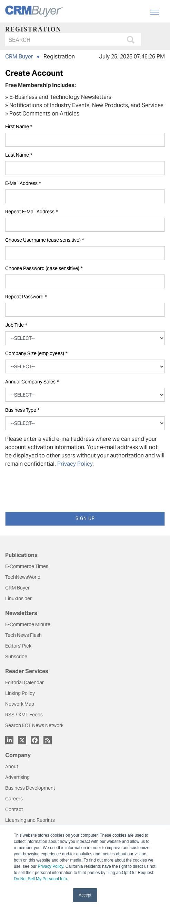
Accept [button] (85, 895)
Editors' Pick (18, 646)
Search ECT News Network (34, 725)
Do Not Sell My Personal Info (40, 878)
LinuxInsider (18, 598)
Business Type (22, 410)
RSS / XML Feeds (24, 715)
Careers (14, 799)
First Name (18, 126)
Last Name (18, 155)
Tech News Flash (23, 635)
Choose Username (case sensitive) (44, 240)
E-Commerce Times (26, 566)
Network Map (19, 704)
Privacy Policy (50, 866)
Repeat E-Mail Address (31, 211)
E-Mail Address (23, 183)
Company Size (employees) (36, 353)
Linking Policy (20, 693)
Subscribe (16, 656)
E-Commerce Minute (27, 624)
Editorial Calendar (24, 682)
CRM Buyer (19, 56)
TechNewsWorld (22, 577)
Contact (14, 809)
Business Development (30, 788)
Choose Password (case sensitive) (43, 268)
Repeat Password (26, 296)
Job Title (16, 325)
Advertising (17, 777)
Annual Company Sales (32, 381)
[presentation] (57, 486)
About (11, 766)
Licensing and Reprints (30, 820)
